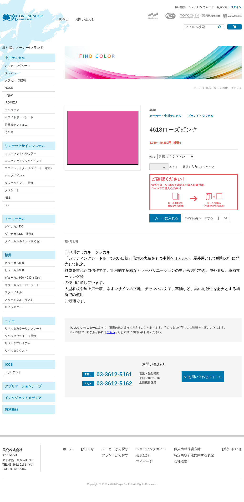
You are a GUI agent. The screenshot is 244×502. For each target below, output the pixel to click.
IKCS (9, 364)
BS (7, 205)
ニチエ (10, 321)
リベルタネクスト (16, 350)
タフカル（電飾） (16, 80)
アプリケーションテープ (23, 386)
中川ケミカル (15, 58)
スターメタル (13, 292)
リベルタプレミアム (17, 343)
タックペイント (15, 175)
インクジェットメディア (23, 398)
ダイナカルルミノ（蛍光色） (23, 241)
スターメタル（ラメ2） (20, 299)
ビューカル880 (14, 263)
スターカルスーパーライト (22, 285)
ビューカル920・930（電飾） (24, 277)
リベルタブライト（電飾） (22, 336)
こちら (111, 332)
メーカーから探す (115, 449)
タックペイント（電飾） (20, 183)
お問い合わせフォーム (205, 377)
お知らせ (87, 449)
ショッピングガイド (201, 7)
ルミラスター (13, 307)
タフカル (10, 73)
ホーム (198, 88)
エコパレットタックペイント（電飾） (29, 168)
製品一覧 (211, 88)
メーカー (155, 116)
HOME (63, 19)
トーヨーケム (15, 219)
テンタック (12, 110)
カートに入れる (166, 218)
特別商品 (11, 409)
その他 (9, 132)
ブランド (193, 116)
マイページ (144, 461)
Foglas (9, 95)
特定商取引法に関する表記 (194, 455)
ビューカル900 (14, 270)
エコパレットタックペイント (23, 160)
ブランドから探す (115, 455)
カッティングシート (17, 65)
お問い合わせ (85, 19)
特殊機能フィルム (16, 124)
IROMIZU (11, 102)
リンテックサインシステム (25, 146)
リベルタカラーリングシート (23, 328)
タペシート (12, 190)
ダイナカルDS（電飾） (20, 234)
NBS (8, 197)
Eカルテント (13, 372)
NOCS (9, 87)
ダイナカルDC (14, 226)
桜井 (8, 255)
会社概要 (180, 7)
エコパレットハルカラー (20, 153)
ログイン (236, 7)
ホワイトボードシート (19, 117)
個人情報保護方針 (187, 449)
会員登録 (222, 7)
